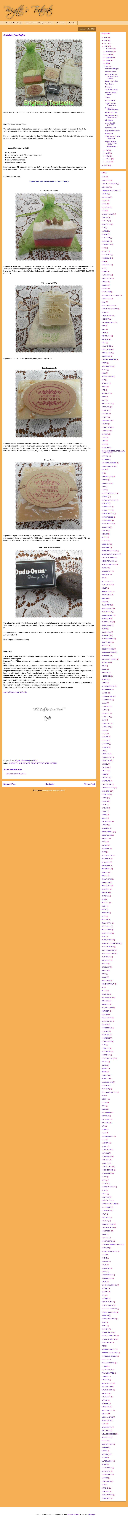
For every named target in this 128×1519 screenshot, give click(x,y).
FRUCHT (105, 497)
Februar (108, 159)
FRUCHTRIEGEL (107, 517)
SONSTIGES (106, 1231)
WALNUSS (105, 1393)
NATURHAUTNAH (108, 947)
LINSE (104, 852)
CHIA (103, 326)
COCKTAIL (105, 339)
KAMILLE (105, 710)
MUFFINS (105, 919)
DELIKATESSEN (107, 376)
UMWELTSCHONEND (109, 1356)
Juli (107, 63)
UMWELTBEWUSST (108, 1349)
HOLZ (103, 666)
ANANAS (105, 194)
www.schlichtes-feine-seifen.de (15, 692)
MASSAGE (105, 892)
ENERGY (105, 424)
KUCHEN (105, 801)
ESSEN (104, 434)
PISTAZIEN (105, 1048)
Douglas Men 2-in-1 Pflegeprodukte (111, 116)
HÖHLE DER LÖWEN (109, 659)
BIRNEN (104, 271)
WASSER (105, 1414)
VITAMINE (105, 1376)
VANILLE (105, 1359)
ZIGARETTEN (106, 1481)
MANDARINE (106, 869)
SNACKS (105, 1221)
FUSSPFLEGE (106, 520)
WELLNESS (106, 1430)
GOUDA (104, 588)
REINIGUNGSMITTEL (109, 1092)
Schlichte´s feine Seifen (110, 93)
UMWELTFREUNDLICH (110, 1353)
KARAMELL (106, 713)
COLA (104, 342)
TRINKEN (105, 1329)
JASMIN (104, 683)
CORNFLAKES (107, 353)
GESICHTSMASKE (108, 561)
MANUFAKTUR (107, 879)
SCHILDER (105, 1160)
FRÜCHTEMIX (106, 507)
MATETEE (105, 896)
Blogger (92, 1514)
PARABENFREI (107, 1018)
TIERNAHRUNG (107, 1302)
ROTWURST (106, 1119)
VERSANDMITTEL (108, 1373)
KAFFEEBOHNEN (108, 696)
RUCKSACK (106, 1122)
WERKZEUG (106, 1437)
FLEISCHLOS (106, 483)
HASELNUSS (106, 632)
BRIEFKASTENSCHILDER (110, 295)
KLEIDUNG (105, 754)
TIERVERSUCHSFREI (109, 1309)
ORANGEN (105, 1004)
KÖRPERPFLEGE (108, 787)
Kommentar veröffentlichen (16, 774)
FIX (103, 473)
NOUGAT (105, 963)
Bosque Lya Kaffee (111, 81)
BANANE (105, 234)
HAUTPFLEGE (106, 642)
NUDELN (105, 970)
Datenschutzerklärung (13, 23)
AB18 (103, 177)
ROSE (104, 1106)
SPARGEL (105, 1238)
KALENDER (106, 706)
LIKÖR (104, 842)
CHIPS (104, 332)
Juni (107, 66)
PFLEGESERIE (107, 1041)
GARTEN (105, 530)
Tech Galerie (109, 84)
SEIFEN (53, 763)
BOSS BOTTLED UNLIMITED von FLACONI (111, 76)
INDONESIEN (106, 676)
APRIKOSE (105, 207)
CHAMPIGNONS (107, 315)
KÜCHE (104, 798)
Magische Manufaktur (112, 131)
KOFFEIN (105, 771)
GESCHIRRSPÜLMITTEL (110, 554)
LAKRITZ (105, 825)
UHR (103, 1346)
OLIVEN (104, 991)
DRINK (104, 397)
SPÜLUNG (105, 1248)
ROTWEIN (105, 1116)
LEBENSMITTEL (107, 832)
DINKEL (104, 387)
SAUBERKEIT (106, 1150)
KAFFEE (104, 693)
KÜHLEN (105, 808)
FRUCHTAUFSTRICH (109, 500)
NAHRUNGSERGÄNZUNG (111, 943)
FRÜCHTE (105, 503)
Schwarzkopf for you (112, 69)
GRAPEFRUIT (106, 595)
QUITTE (104, 1072)
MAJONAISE (106, 865)
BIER (103, 261)
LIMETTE (105, 845)
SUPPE (104, 1271)
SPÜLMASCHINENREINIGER (112, 1244)
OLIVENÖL (105, 994)
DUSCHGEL (106, 407)
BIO (103, 268)
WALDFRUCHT (107, 1386)
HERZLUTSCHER (108, 649)
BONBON (105, 285)
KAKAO (104, 703)
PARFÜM (105, 1024)
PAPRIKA (105, 1014)
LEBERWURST (107, 835)
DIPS (103, 390)
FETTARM (105, 456)
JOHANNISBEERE (108, 686)
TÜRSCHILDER (107, 1342)
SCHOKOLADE (107, 1167)
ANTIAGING (106, 197)
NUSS (104, 974)
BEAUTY (105, 251)
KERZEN (105, 740)
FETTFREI (105, 459)
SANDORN (105, 1143)
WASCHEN (105, 1407)
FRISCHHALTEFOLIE (109, 493)
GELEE (104, 537)
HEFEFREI (105, 645)
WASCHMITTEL (107, 1410)
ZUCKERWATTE (107, 1495)
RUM (103, 1126)
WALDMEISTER (107, 1390)
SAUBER (105, 1146)
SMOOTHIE (106, 1217)
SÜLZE (104, 1265)
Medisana (108, 87)
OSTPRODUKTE (107, 1007)
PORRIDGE (106, 1055)
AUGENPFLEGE (107, 214)
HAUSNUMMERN (107, 639)
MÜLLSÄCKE (106, 926)
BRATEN (105, 288)
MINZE (104, 909)
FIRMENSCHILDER (108, 466)
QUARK (104, 1065)
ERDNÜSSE (106, 430)
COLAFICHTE (106, 346)
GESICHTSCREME (108, 557)
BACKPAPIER (106, 224)
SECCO (104, 1177)
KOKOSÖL (105, 777)
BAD (103, 227)
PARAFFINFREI (107, 1021)
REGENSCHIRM (107, 1082)
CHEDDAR (105, 319)
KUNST (104, 811)
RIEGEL (104, 1102)
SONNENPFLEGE (108, 1224)
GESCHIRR (105, 547)
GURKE (104, 601)
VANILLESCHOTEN (108, 1363)
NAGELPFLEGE (107, 940)
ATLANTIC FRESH (111, 90)
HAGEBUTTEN (107, 612)
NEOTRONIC (106, 957)
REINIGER (105, 1089)
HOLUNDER (106, 662)
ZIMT (103, 1485)
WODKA (104, 1451)
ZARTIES (105, 1478)
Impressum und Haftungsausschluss (39, 23)
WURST (104, 1457)
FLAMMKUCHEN (107, 476)
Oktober (108, 54)
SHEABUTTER (107, 1200)
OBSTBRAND (106, 980)
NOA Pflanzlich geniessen (110, 124)
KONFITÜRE (106, 781)
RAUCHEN (105, 1075)
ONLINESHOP (24, 763)
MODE (104, 916)
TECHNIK (105, 1292)
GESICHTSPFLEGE (108, 564)
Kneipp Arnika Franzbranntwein (111, 109)
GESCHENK (106, 544)
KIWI (103, 750)
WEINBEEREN (107, 1427)
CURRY (104, 363)
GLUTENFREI (106, 585)
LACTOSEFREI (107, 821)
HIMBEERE (105, 656)
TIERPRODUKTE (107, 1305)
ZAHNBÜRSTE (107, 1468)
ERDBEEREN (106, 427)
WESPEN (105, 1441)
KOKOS (104, 774)
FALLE (104, 441)
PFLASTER (105, 1035)
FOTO (104, 490)
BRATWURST (106, 292)
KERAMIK (105, 737)
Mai (107, 150)
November (109, 52)
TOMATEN (105, 1315)
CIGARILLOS (106, 336)
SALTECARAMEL (107, 1136)
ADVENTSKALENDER (109, 184)
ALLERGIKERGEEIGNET (110, 190)
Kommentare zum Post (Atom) (53, 790)
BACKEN (105, 221)
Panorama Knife (110, 128)
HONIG (104, 669)
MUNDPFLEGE (107, 933)
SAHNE (104, 1129)
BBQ (103, 248)
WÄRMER (105, 1403)
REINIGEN (105, 1085)
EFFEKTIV (105, 410)
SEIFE (47, 763)
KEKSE (104, 733)
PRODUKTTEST (37, 763)
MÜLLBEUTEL (106, 923)
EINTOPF (105, 417)
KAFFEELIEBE (107, 700)
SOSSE (104, 1234)
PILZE (104, 1045)
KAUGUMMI (106, 727)
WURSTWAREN (107, 1461)
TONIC (104, 1322)
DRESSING (105, 393)
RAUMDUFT (106, 1079)
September (109, 57)
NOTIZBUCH (106, 960)
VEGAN (104, 1366)
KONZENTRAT (107, 784)
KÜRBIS (104, 815)
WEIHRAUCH (106, 1420)
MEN (103, 899)
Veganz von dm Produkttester (110, 104)
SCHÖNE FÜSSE (107, 1170)
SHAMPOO (105, 1197)
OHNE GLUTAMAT (108, 984)
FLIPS (104, 486)
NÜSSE (104, 977)
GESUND (105, 568)
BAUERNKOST (107, 244)
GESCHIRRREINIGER (109, 551)
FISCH (104, 469)
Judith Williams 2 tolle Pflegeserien (112, 137)
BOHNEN (105, 282)
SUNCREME (106, 1268)
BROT (104, 302)
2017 (106, 43)
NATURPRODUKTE (108, 953)
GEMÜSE (105, 541)
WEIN (103, 1424)
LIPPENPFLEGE (107, 855)
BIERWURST (106, 265)
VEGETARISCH (107, 1369)
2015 (106, 165)
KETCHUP (105, 744)
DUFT (103, 400)
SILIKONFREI (106, 1210)
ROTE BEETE (106, 1112)
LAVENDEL (105, 828)
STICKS (104, 1258)
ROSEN (104, 1109)
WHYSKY (105, 1447)
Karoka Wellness (110, 72)
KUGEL (104, 804)
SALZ (103, 1139)
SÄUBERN (105, 1153)
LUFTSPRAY (106, 859)
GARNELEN (106, 527)
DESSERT (105, 383)
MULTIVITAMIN (107, 930)
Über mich (60, 23)
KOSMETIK (13, 763)
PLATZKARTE (106, 1051)
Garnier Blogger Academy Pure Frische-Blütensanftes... (111, 143)
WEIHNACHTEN (107, 1417)
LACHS (104, 818)
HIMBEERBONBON (108, 652)
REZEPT (104, 1099)
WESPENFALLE (107, 1444)
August (108, 60)
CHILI (103, 329)
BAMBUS (105, 231)
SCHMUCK (105, 1163)
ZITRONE (105, 1488)
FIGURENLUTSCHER (109, 463)
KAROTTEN (106, 717)
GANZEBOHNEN (107, 524)
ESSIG (104, 437)
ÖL (103, 987)
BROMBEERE (106, 299)
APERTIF (105, 200)
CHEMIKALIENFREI (108, 322)
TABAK (104, 1282)
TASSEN (104, 1288)
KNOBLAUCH (106, 760)
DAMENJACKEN (107, 366)
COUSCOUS (106, 356)
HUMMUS (105, 672)
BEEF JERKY (106, 254)
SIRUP (104, 1214)
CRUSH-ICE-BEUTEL (109, 359)
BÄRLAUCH (106, 238)
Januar (108, 162)
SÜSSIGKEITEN (107, 1275)
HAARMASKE (106, 605)
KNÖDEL (105, 764)
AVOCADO (105, 217)
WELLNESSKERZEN (109, 1434)
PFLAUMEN (106, 1038)
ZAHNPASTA (106, 1471)
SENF (103, 1190)
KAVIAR (104, 730)
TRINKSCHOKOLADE (109, 1336)
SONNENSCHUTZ (108, 1227)
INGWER (105, 679)
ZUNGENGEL (106, 1498)
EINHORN (105, 414)
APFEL (104, 204)
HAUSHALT (105, 635)
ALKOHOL (105, 187)
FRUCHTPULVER (108, 513)
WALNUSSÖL (106, 1397)
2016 (106, 46)
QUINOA (104, 1068)
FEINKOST (105, 447)
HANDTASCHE (107, 625)
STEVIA (104, 1254)
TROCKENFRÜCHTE (109, 1339)
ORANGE (105, 1001)
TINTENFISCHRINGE (109, 1312)
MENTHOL (105, 903)
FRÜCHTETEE (107, 510)
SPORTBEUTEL (107, 1241)
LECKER (105, 838)
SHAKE (104, 1194)
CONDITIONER (107, 349)
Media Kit (72, 23)
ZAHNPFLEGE (106, 1474)
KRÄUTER (105, 794)
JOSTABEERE (106, 689)
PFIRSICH (105, 1031)
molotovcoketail (73, 1514)
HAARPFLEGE (107, 608)
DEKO (104, 373)
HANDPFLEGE (107, 622)
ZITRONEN (105, 1491)
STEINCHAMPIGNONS (109, 1251)
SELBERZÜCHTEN (108, 1187)
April (107, 153)
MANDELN (105, 872)
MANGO (104, 875)
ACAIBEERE (106, 180)
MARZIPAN (105, 889)
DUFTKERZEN (107, 403)
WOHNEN (105, 1454)
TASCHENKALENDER (109, 1285)
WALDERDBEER (107, 1383)
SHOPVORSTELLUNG (109, 1204)
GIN (103, 578)
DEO (103, 380)
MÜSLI (104, 936)
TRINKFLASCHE (107, 1332)
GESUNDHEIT (106, 571)
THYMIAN (105, 1298)
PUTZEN (105, 1062)
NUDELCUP (106, 967)
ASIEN (104, 211)
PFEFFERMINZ (107, 1028)
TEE (103, 1295)
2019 (106, 37)
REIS (103, 1095)
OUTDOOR (105, 1011)
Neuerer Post (9, 784)
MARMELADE (106, 886)
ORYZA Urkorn (110, 100)
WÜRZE (104, 1464)
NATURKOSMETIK (108, 950)
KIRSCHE (105, 747)
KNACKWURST (107, 757)
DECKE (104, 370)
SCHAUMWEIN (107, 1156)
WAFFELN (105, 1380)
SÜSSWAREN (106, 1278)
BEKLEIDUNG (106, 258)
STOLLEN (105, 1261)
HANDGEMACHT (107, 615)
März (107, 156)
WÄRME (104, 1400)
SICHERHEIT (106, 1207)
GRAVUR (105, 598)
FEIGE (104, 444)
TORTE (104, 1326)
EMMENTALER (107, 420)
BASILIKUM (106, 241)
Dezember (109, 49)
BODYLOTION (106, 278)
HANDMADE (106, 618)
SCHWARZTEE (107, 1173)
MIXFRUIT (105, 913)
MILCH (104, 906)
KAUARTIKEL (106, 723)
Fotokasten (109, 133)
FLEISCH (105, 480)
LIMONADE (105, 848)
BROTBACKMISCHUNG (110, 309)
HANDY (104, 629)
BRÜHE (104, 312)
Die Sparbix (109, 120)
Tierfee (107, 97)
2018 (106, 40)
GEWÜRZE (105, 574)
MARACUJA (106, 882)
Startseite (49, 784)
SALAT (104, 1133)
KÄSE (103, 720)
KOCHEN (105, 767)
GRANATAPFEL (107, 591)
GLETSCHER (106, 581)
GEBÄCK (105, 534)
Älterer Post (89, 784)
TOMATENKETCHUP (109, 1319)
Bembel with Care (111, 112)
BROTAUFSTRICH (108, 305)
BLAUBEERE (106, 275)
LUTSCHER (106, 862)
